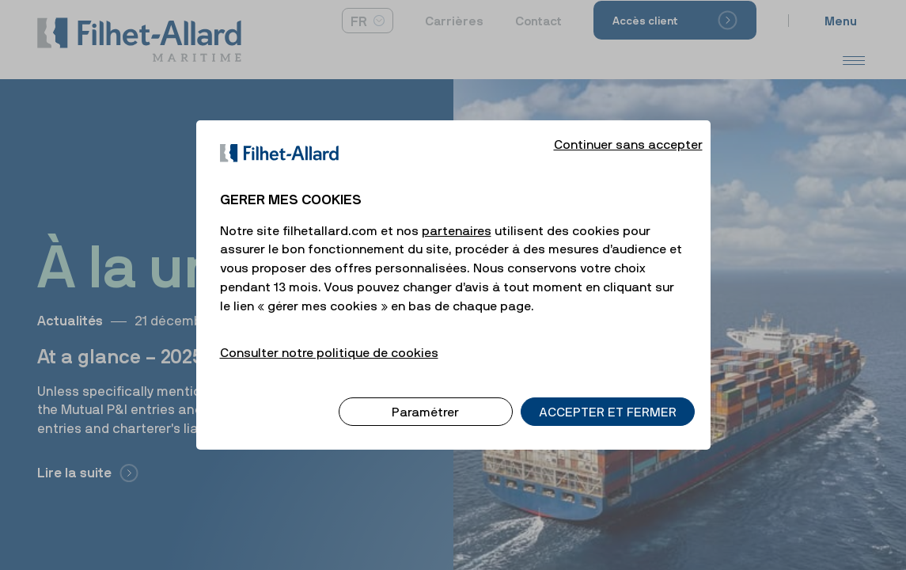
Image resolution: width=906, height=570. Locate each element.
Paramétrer (425, 396)
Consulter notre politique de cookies (329, 336)
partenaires (456, 214)
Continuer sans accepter (628, 128)
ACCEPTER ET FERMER (608, 396)
